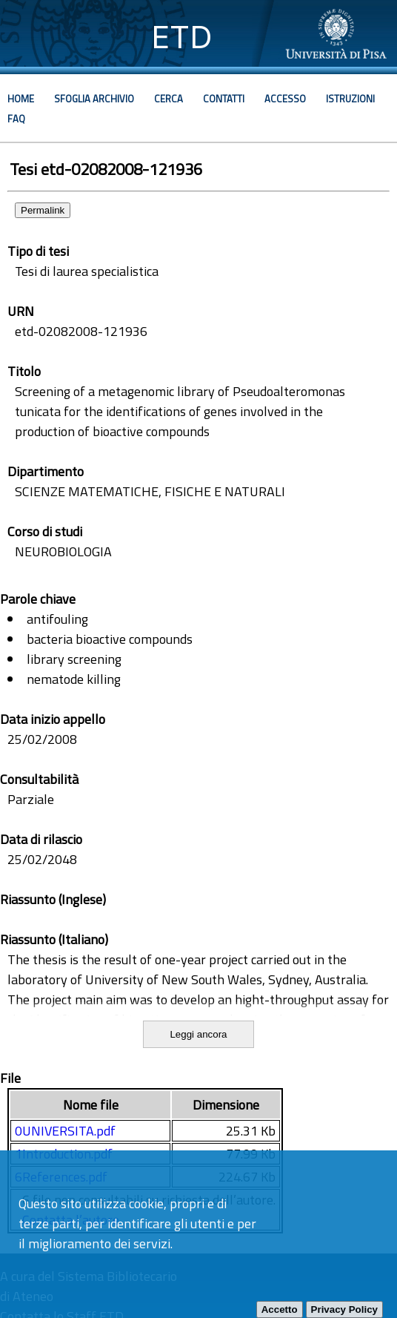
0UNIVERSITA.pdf (65, 1131)
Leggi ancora (198, 1034)
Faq (16, 118)
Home (20, 98)
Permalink (42, 210)
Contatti (223, 98)
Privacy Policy (344, 1309)
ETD (182, 37)
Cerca (168, 98)
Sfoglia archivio (94, 98)
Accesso (285, 98)
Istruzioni (350, 98)
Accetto (279, 1309)
